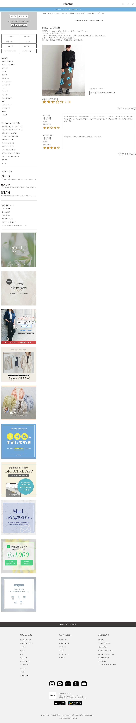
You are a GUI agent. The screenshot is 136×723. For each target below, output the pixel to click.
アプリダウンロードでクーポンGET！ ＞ (68, 9)
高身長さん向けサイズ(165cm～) (12, 130)
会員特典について (7, 218)
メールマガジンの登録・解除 (107, 665)
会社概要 (100, 640)
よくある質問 (6, 212)
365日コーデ (28, 46)
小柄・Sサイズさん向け (9, 133)
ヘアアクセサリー (7, 98)
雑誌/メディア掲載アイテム (10, 156)
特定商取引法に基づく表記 (106, 654)
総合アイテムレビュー (9, 222)
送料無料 (4, 160)
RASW (4, 111)
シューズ (4, 91)
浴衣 (3, 101)
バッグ (4, 88)
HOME (45, 13)
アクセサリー (6, 95)
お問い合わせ (6, 215)
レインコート (6, 108)
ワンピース (5, 78)
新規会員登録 (23, 16)
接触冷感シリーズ (7, 140)
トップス (4, 68)
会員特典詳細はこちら (19, 25)
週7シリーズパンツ (8, 146)
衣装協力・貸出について (105, 650)
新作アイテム (28, 36)
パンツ (4, 71)
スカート (4, 75)
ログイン (13, 16)
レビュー (62, 657)
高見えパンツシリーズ (9, 150)
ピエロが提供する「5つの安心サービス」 (15, 225)
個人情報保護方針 (103, 657)
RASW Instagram (28, 51)
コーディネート (64, 654)
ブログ (61, 650)
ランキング (10, 36)
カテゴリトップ (54, 13)
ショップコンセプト (104, 643)
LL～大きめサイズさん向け (10, 136)
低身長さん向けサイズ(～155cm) (12, 126)
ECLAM (4, 115)
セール (28, 41)
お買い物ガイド (7, 208)
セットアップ (6, 85)
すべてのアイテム (7, 61)
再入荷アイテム (10, 41)
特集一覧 (10, 46)
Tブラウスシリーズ (8, 143)
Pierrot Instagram (10, 51)
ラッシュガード (7, 105)
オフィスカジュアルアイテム (11, 153)
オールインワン (7, 81)
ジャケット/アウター (8, 65)
